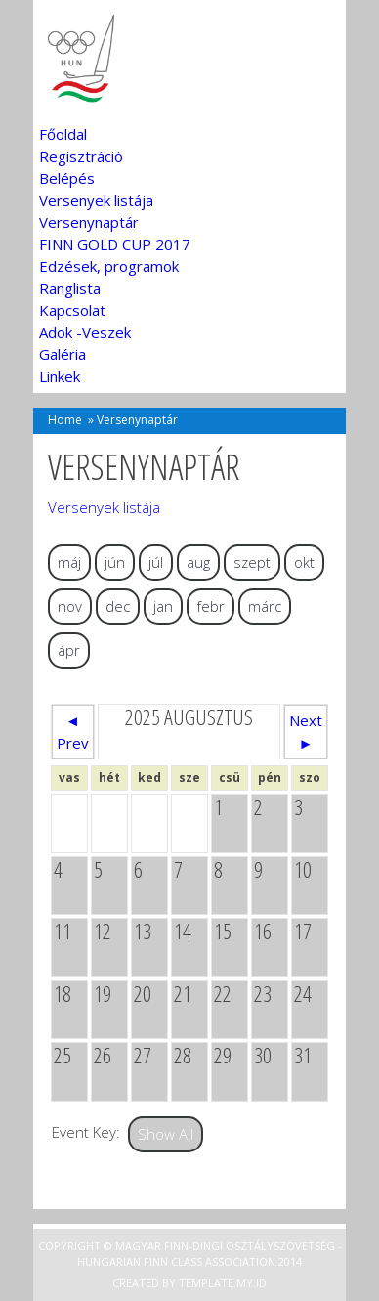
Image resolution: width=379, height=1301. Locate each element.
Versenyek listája (96, 200)
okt (304, 562)
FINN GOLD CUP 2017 (114, 244)
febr (210, 606)
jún (115, 562)
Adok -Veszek (85, 332)
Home (65, 420)
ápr (69, 650)
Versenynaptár (89, 222)
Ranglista (70, 288)
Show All (165, 1134)
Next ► (305, 732)
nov (70, 606)
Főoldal (63, 134)
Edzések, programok (109, 266)
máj (69, 562)
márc (264, 606)
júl (155, 562)
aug (198, 562)
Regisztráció (81, 156)
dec (117, 606)
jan (163, 606)
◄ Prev (73, 732)
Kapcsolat (72, 310)
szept (252, 562)
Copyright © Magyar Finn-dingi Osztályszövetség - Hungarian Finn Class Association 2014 (190, 1254)
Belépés (67, 178)
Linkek (59, 376)
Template (206, 1283)
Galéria (62, 354)
